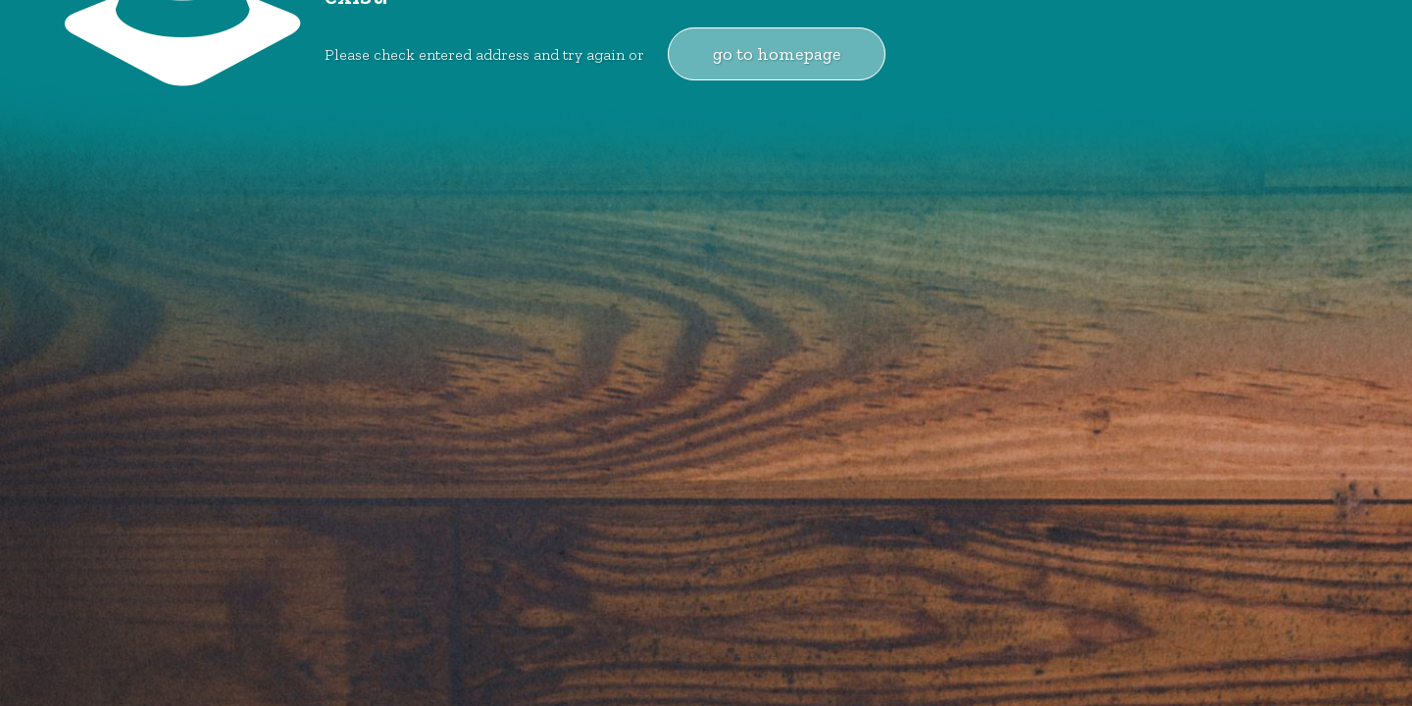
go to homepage (776, 54)
